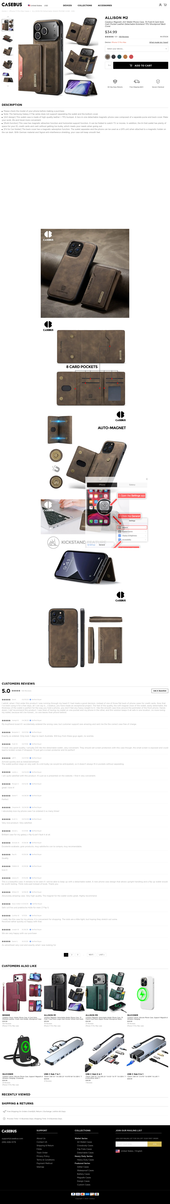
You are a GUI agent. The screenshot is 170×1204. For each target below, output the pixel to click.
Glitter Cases (83, 1167)
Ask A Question (159, 691)
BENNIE (6, 1015)
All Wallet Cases (84, 1142)
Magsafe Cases (84, 1177)
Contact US (42, 1142)
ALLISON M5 (92, 1015)
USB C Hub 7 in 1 (52, 1074)
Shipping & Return (45, 1145)
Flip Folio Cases (84, 1149)
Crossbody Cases (85, 1145)
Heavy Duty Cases (85, 1160)
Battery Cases (83, 1174)
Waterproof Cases (85, 1170)
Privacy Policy (43, 1156)
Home (4, 11)
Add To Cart (141, 65)
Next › (91, 955)
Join (154, 1144)
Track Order (42, 1153)
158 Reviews (124, 37)
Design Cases (83, 1181)
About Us (41, 1138)
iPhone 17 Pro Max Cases (19, 11)
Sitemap (40, 1167)
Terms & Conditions (46, 1160)
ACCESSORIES (105, 5)
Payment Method (44, 1163)
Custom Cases (83, 1185)
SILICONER (132, 1015)
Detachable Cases (85, 1153)
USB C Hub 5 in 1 (135, 1074)
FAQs (39, 1149)
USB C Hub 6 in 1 (94, 1074)
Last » (101, 955)
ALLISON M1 (50, 1015)
